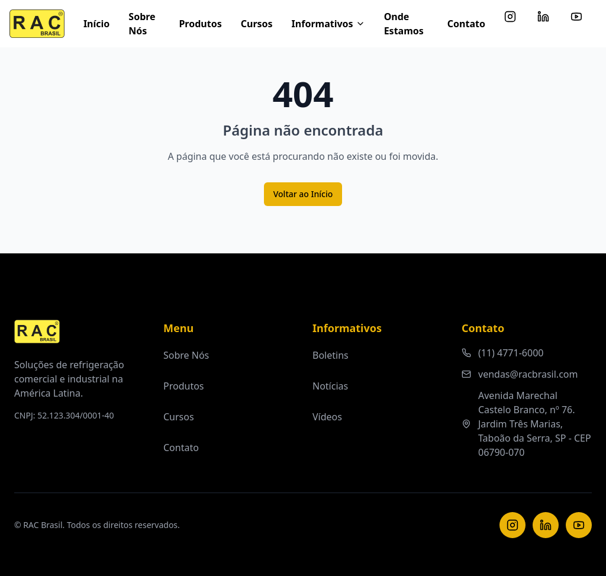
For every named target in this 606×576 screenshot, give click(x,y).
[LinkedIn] (546, 525)
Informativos (328, 23)
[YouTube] (579, 525)
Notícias (330, 385)
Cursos (257, 23)
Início (96, 23)
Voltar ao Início (303, 193)
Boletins (330, 355)
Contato (466, 23)
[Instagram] (512, 525)
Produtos (200, 23)
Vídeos (327, 416)
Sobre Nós (141, 23)
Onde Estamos (404, 23)
